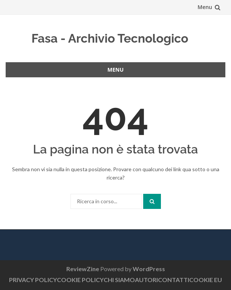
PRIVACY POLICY (33, 279)
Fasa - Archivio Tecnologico (109, 38)
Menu (204, 7)
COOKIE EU (205, 279)
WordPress (149, 268)
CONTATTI (173, 279)
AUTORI (146, 279)
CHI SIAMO (119, 279)
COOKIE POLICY (80, 279)
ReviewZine (82, 268)
